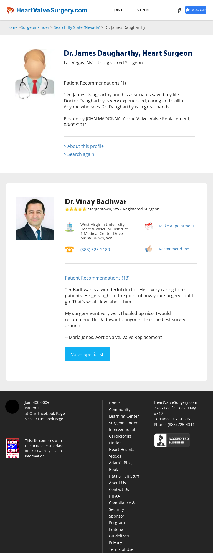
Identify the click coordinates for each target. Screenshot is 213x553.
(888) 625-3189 (93, 249)
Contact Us (119, 488)
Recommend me (174, 249)
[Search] (180, 10)
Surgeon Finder (35, 27)
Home (12, 27)
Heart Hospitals (123, 448)
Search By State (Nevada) (77, 27)
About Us (117, 482)
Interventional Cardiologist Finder (122, 435)
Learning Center (124, 415)
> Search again (79, 154)
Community (119, 409)
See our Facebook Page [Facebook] (44, 418)
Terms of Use (121, 548)
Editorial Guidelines (119, 532)
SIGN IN (143, 10)
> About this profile (84, 146)
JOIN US (120, 10)
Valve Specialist (87, 353)
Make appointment (176, 226)
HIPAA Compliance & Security (122, 502)
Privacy (115, 542)
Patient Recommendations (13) (97, 278)
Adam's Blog (120, 462)
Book (113, 468)
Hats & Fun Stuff (124, 475)
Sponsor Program (117, 519)
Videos (115, 455)
